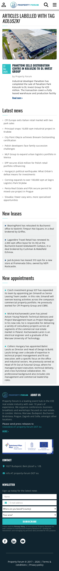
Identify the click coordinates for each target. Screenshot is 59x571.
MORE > (5, 431)
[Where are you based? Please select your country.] (29, 508)
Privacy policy (36, 564)
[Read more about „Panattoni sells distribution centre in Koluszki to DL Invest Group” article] (17, 98)
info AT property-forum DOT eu (22, 473)
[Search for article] (46, 5)
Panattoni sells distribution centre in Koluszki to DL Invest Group (32, 68)
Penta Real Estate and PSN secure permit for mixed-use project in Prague (28, 190)
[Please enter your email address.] (29, 502)
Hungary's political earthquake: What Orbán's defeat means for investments (28, 173)
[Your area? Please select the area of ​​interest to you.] (29, 515)
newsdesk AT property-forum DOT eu (22, 426)
